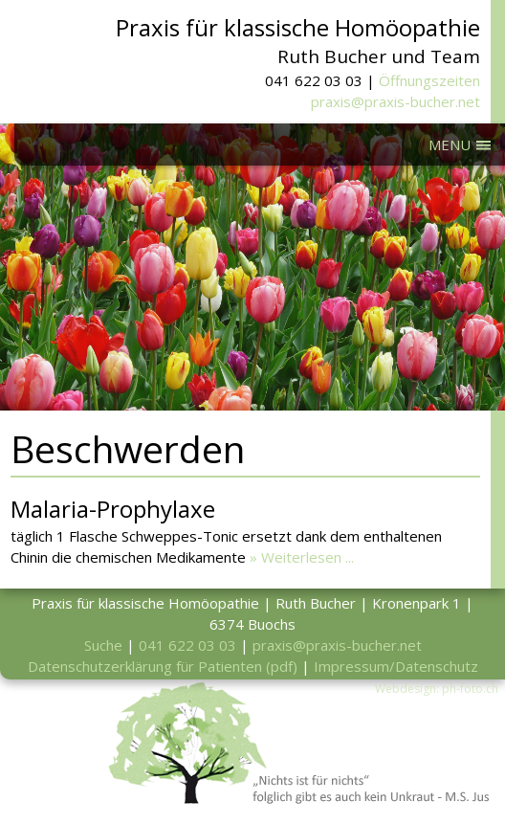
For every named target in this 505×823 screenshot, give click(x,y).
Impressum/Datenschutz (396, 666)
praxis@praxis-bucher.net (395, 101)
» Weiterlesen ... (302, 557)
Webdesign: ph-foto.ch (436, 688)
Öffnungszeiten (429, 80)
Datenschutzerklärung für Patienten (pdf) (162, 666)
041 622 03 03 (187, 645)
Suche (103, 645)
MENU (449, 144)
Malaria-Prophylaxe (113, 508)
